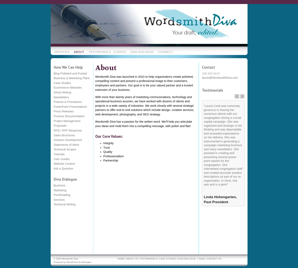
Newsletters (61, 97)
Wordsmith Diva (70, 259)
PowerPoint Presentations (70, 106)
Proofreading (62, 195)
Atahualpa (86, 262)
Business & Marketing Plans (72, 78)
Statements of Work (66, 144)
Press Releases (64, 111)
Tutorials (59, 154)
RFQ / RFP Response (68, 130)
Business (59, 185)
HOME (121, 259)
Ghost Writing (62, 92)
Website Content (64, 163)
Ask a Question (63, 168)
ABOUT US (132, 259)
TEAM (201, 259)
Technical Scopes (65, 149)
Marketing (60, 190)
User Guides (62, 159)
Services (59, 199)
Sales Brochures (64, 135)
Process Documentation (69, 116)
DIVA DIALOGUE (187, 259)
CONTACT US (214, 259)
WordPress (72, 262)
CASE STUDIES (167, 259)
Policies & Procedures (68, 101)
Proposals (60, 125)
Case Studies (62, 83)
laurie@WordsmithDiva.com (220, 77)
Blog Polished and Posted (70, 73)
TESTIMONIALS (148, 259)
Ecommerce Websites (68, 87)
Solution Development (68, 140)
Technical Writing (65, 204)
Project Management (67, 121)
